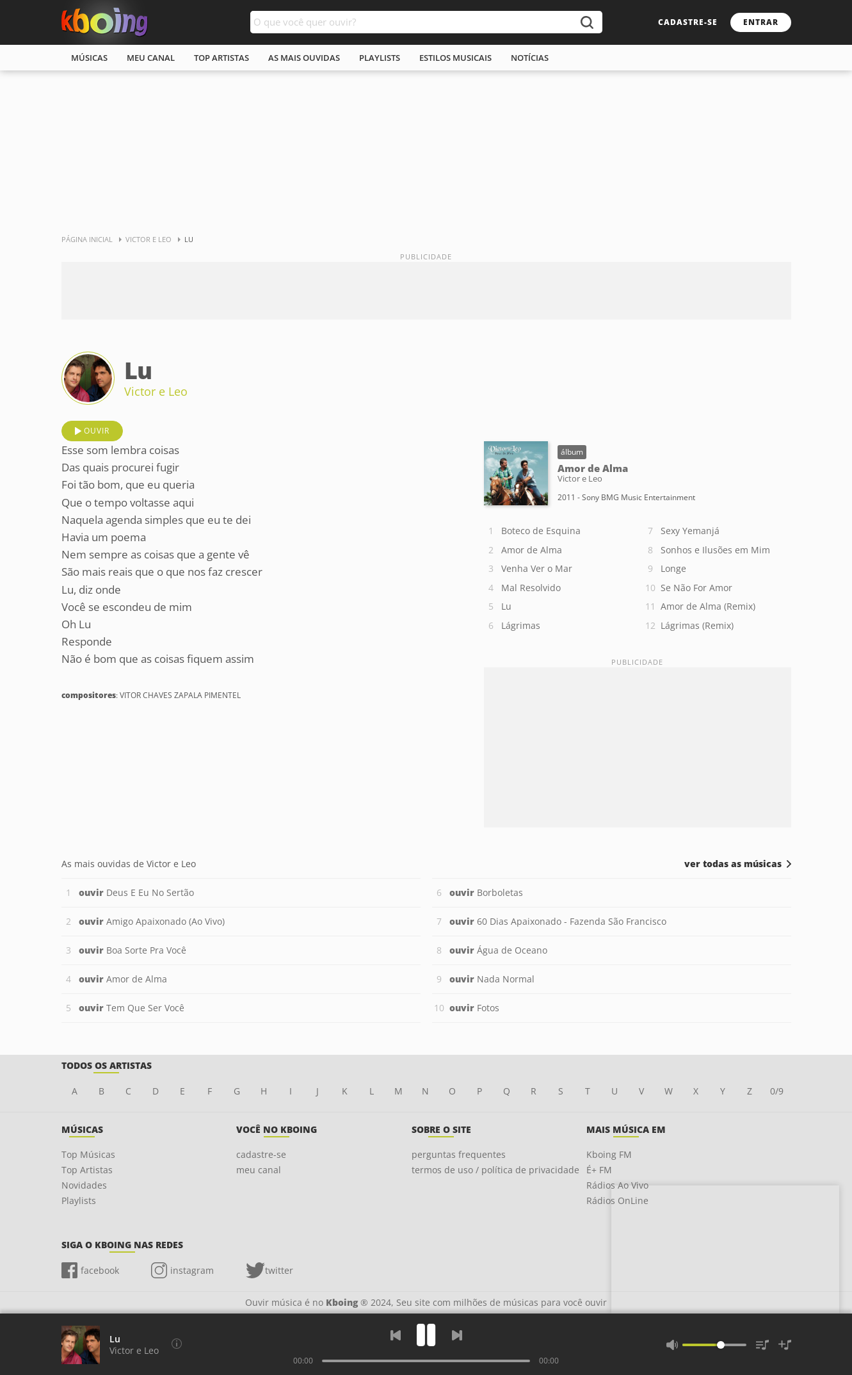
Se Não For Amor (696, 588)
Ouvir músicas (104, 22)
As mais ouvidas (304, 57)
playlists (379, 57)
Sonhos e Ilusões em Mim (715, 550)
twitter (279, 1270)
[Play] (426, 1335)
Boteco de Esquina (541, 531)
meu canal (151, 57)
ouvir (96, 430)
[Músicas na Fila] (762, 1345)
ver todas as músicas (733, 863)
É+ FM (599, 1170)
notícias (530, 57)
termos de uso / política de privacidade (495, 1170)
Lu (506, 606)
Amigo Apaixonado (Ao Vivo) (152, 921)
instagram (192, 1270)
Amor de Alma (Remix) (708, 606)
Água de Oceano (498, 950)
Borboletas (486, 892)
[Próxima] (457, 1335)
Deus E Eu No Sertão (136, 892)
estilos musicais (455, 57)
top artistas (221, 57)
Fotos (474, 1008)
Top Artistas (87, 1170)
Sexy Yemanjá (690, 531)
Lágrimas (520, 625)
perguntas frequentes (459, 1154)
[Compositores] (177, 1343)
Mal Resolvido (531, 588)
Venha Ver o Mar (536, 568)
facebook (100, 1270)
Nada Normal (492, 979)
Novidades (84, 1185)
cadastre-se (688, 22)
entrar (760, 22)
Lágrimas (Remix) (697, 625)
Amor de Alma (531, 550)
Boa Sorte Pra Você (132, 950)
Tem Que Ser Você (131, 1008)
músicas (89, 57)
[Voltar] (395, 1335)
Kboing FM (609, 1154)
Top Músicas (88, 1154)
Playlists (78, 1200)
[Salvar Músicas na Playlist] (784, 1345)
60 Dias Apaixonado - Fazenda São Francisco (557, 921)
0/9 (777, 1091)
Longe (673, 568)
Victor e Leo (156, 391)
